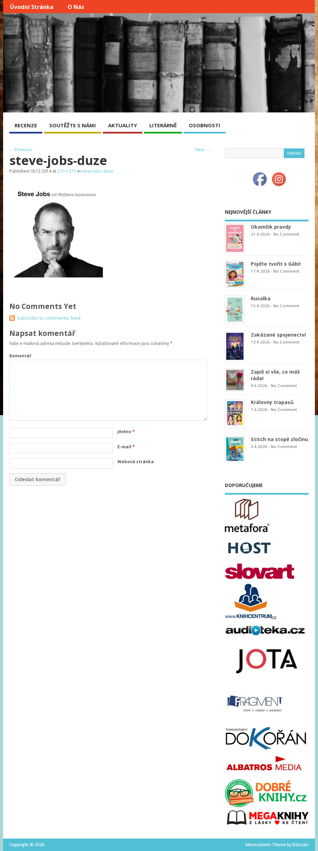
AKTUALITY (122, 125)
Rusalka (261, 298)
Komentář (20, 356)
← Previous (20, 150)
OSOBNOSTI (204, 125)
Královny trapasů (272, 402)
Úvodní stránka (31, 7)
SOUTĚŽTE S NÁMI (72, 125)
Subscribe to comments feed (48, 318)
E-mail (126, 447)
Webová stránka (135, 462)
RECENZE (26, 125)
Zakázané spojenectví (278, 334)
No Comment (286, 234)
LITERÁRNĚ (163, 125)
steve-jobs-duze (97, 171)
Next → (202, 150)
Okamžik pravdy (271, 226)
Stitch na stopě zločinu (279, 439)
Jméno (126, 431)
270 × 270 (66, 171)
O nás (76, 7)
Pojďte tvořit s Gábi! (276, 263)
